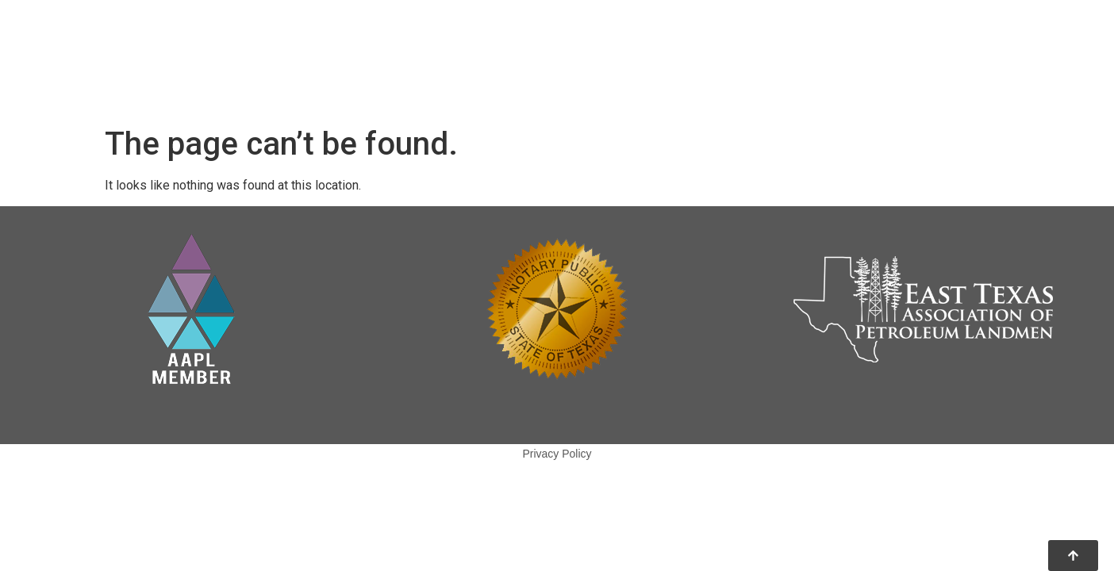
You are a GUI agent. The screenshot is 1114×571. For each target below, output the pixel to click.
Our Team (754, 40)
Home (579, 40)
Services (590, 77)
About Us (659, 40)
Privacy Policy (556, 453)
